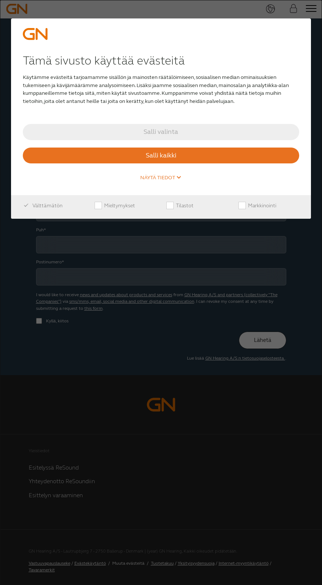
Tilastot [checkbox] (180, 205)
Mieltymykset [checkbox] (115, 205)
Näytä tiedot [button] (160, 178)
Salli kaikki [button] (161, 155)
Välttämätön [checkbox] (43, 205)
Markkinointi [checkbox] (257, 205)
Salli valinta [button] (161, 132)
